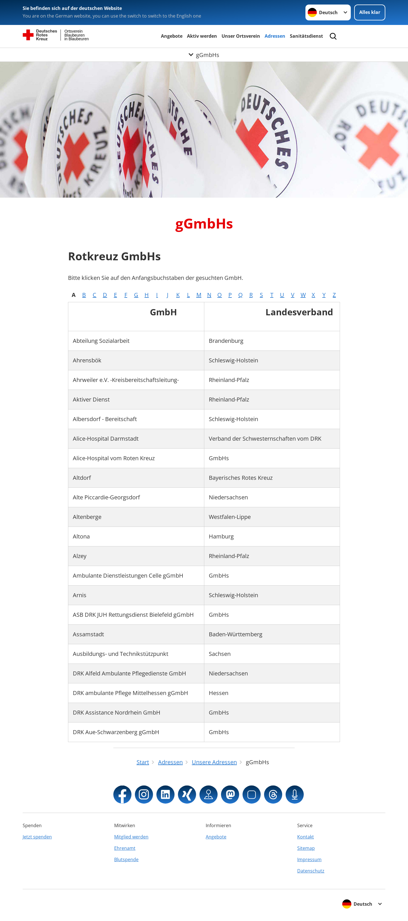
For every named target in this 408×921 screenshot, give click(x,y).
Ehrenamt (124, 848)
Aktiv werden (202, 36)
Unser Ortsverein (241, 36)
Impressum (309, 859)
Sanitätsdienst (306, 36)
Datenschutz (310, 871)
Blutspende (126, 859)
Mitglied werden (131, 837)
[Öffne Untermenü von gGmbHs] (204, 55)
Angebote (171, 36)
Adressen (275, 36)
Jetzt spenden (37, 837)
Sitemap (306, 848)
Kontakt (305, 837)
